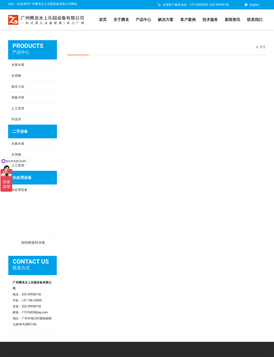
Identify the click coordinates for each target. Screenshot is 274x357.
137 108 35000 (32, 300)
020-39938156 (219, 4)
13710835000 (199, 4)
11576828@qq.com (35, 312)
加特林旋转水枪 (33, 242)
